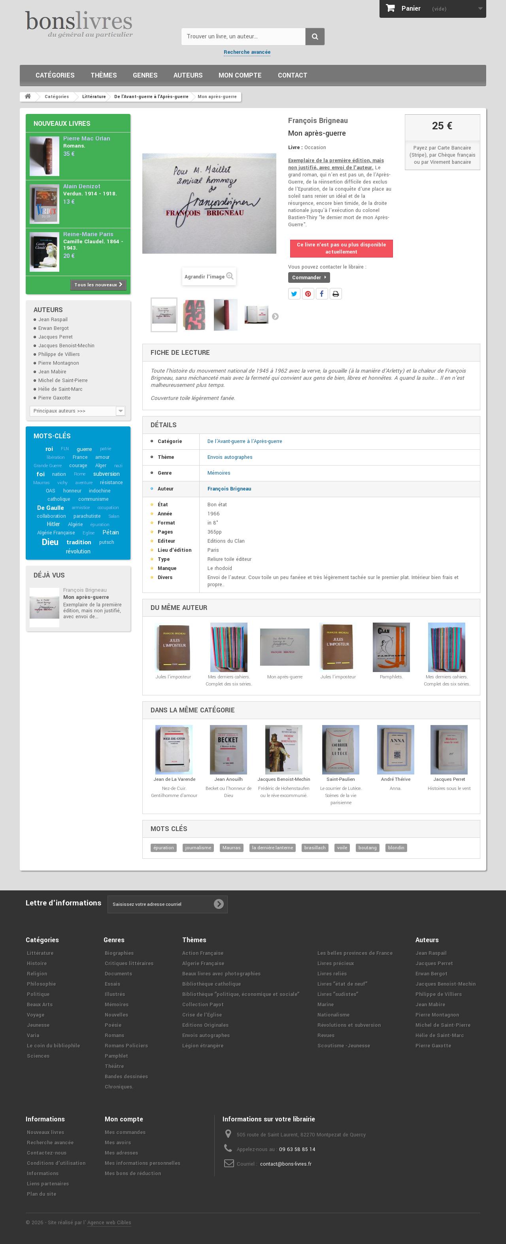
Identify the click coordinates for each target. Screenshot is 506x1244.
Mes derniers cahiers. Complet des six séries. (229, 680)
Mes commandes (125, 1132)
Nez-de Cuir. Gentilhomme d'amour (174, 792)
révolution (78, 551)
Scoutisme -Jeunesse (343, 1045)
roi (49, 449)
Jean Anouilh (228, 779)
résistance (111, 482)
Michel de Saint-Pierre (63, 380)
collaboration (51, 516)
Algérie (75, 524)
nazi (118, 465)
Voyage (35, 1015)
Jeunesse (38, 1025)
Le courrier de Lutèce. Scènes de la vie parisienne (341, 795)
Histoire (37, 963)
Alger (100, 465)
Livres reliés (332, 973)
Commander (309, 277)
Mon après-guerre (86, 597)
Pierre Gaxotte (54, 397)
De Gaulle (50, 508)
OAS (50, 490)
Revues (325, 1035)
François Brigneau (85, 590)
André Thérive (395, 779)
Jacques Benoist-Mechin (66, 345)
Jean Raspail (53, 319)
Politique (38, 994)
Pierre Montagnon (58, 363)
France (80, 457)
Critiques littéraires (129, 963)
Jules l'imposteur (173, 677)
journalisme (198, 847)
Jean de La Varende (174, 779)
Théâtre (114, 1066)
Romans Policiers (126, 1045)
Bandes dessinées (126, 1076)
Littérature (40, 953)
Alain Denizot (81, 186)
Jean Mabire (52, 371)
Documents (118, 973)
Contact (293, 75)
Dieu (50, 542)
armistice (81, 507)
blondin (396, 847)
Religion (37, 973)
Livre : (295, 147)
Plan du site (41, 1194)
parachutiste (87, 516)
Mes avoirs (118, 1142)
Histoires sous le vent (449, 788)
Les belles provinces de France (355, 953)
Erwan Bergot (53, 328)
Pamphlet (116, 1056)
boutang (368, 847)
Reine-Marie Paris (88, 234)
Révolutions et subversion (349, 1025)
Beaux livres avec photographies (221, 973)
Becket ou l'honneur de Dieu (228, 792)
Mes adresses (121, 1153)
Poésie (113, 1025)
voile (342, 847)
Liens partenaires (48, 1183)
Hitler (53, 524)
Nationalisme (333, 1015)
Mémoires (219, 473)
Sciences (38, 1056)
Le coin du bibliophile (53, 1045)
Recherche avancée (247, 52)
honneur (72, 490)
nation (59, 474)
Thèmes (104, 75)
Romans (114, 1035)
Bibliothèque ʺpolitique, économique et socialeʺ (240, 994)
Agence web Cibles (109, 1222)
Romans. (74, 146)
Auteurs (188, 75)
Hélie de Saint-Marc (60, 389)
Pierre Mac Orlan (86, 138)
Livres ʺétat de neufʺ (342, 984)
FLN (65, 448)
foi (40, 474)
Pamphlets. (391, 677)
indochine (99, 490)
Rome (79, 474)
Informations (43, 1173)
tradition (78, 542)
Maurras (41, 482)
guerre (84, 449)
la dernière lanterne (272, 847)
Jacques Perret (55, 337)
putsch (106, 542)
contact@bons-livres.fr (286, 1164)
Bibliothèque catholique (211, 984)
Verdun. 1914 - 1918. (90, 193)
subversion (106, 474)
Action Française (202, 953)
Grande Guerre (47, 465)
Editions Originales (205, 1025)
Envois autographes (230, 457)
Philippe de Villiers (59, 354)
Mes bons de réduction (133, 1173)
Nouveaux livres (62, 123)
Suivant (275, 316)
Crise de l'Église (202, 1015)
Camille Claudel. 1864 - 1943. (93, 245)
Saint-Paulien (341, 779)
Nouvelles (116, 1015)
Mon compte (240, 75)
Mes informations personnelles (142, 1163)
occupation (108, 507)
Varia (33, 1035)
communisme (93, 499)
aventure (84, 482)
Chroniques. (119, 1087)
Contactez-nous (46, 1153)
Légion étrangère (202, 1045)
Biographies (119, 953)
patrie (105, 448)
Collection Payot (203, 1004)
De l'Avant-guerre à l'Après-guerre (245, 441)
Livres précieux (335, 963)
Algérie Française (56, 532)
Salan (114, 516)
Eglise (88, 533)
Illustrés (115, 994)
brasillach (315, 847)
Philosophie (41, 984)
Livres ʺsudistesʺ (337, 994)
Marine (325, 1004)
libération (56, 457)
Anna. (396, 788)
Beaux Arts (40, 1004)
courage (78, 465)
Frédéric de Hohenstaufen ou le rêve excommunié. (284, 792)
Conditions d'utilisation (56, 1163)
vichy (62, 482)
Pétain (110, 532)
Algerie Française (203, 963)
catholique (58, 499)
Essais (112, 984)
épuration (100, 524)
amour (102, 457)
